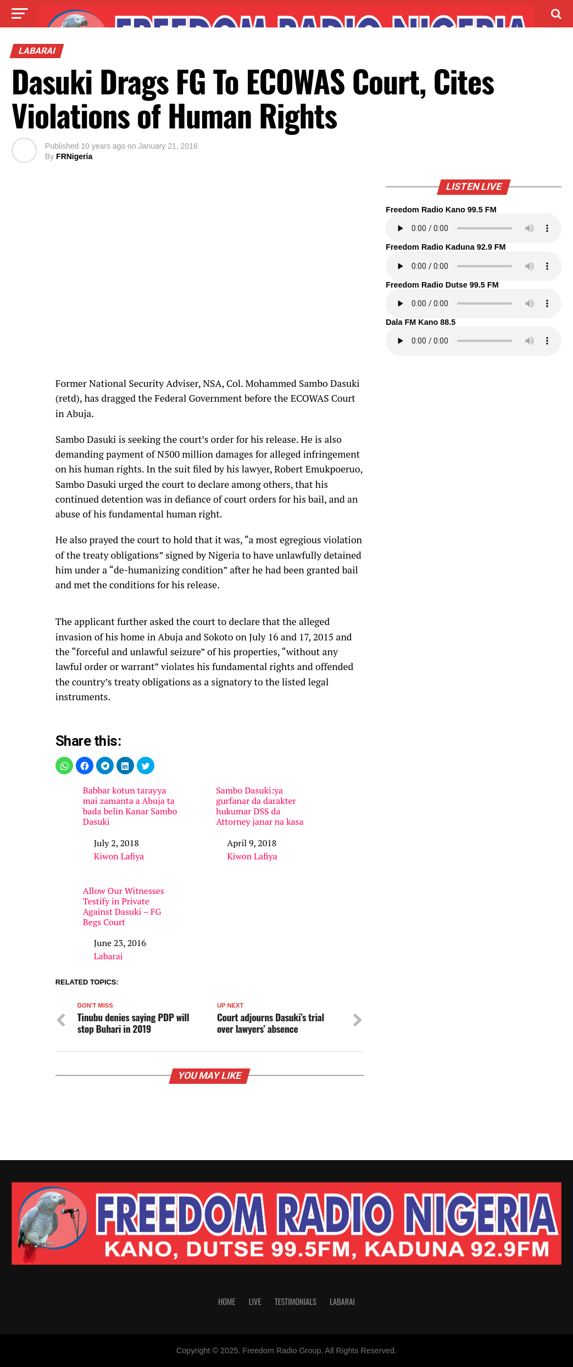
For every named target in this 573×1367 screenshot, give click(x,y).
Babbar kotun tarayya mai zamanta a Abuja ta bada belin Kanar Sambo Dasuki (130, 806)
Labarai (108, 956)
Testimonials (295, 1301)
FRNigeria (74, 156)
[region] (209, 284)
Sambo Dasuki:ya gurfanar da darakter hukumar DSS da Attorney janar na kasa (259, 806)
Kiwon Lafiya (119, 856)
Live (255, 1301)
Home (226, 1301)
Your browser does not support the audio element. (473, 228)
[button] (64, 765)
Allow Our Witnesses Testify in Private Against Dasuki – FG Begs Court (123, 907)
